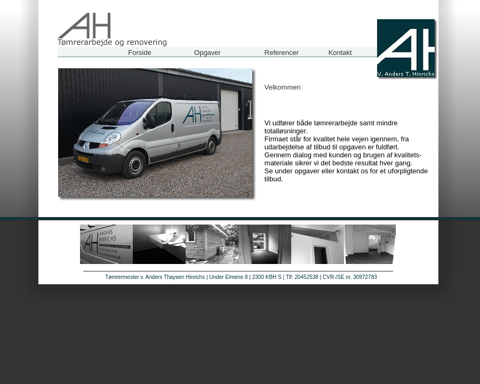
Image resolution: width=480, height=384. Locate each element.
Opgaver (207, 53)
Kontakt (340, 53)
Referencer (282, 53)
